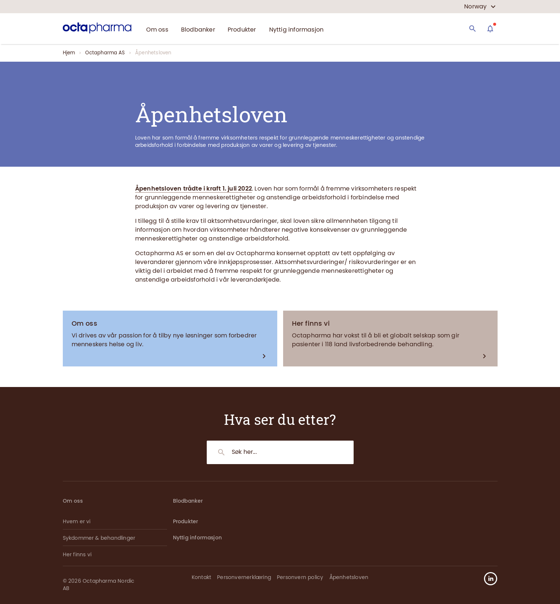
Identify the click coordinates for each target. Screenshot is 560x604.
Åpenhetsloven (349, 577)
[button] (487, 578)
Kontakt (201, 577)
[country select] (479, 6)
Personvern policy (300, 577)
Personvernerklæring (244, 577)
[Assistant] (490, 28)
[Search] (472, 28)
